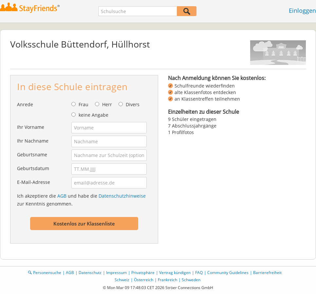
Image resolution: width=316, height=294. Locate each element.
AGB (61, 196)
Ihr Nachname (32, 141)
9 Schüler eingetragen (192, 119)
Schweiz (122, 280)
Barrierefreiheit (267, 272)
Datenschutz (90, 272)
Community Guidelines (228, 272)
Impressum (116, 272)
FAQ (199, 272)
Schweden (191, 280)
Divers (132, 104)
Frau (83, 104)
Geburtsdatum (33, 168)
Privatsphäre (143, 272)
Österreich (143, 280)
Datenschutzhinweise (122, 196)
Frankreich (167, 280)
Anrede (25, 104)
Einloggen (302, 10)
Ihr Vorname (30, 127)
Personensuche (47, 272)
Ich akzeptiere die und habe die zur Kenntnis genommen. (81, 200)
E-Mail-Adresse (33, 182)
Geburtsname (32, 154)
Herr (107, 104)
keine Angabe (93, 115)
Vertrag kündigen (175, 272)
